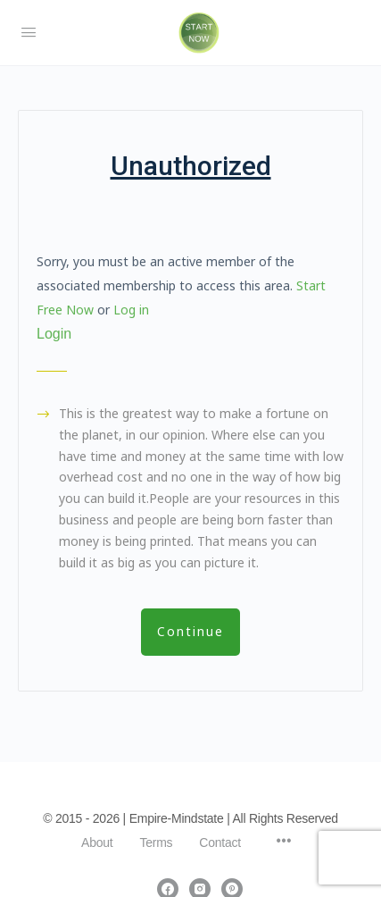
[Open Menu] (28, 33)
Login (54, 333)
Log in (131, 309)
